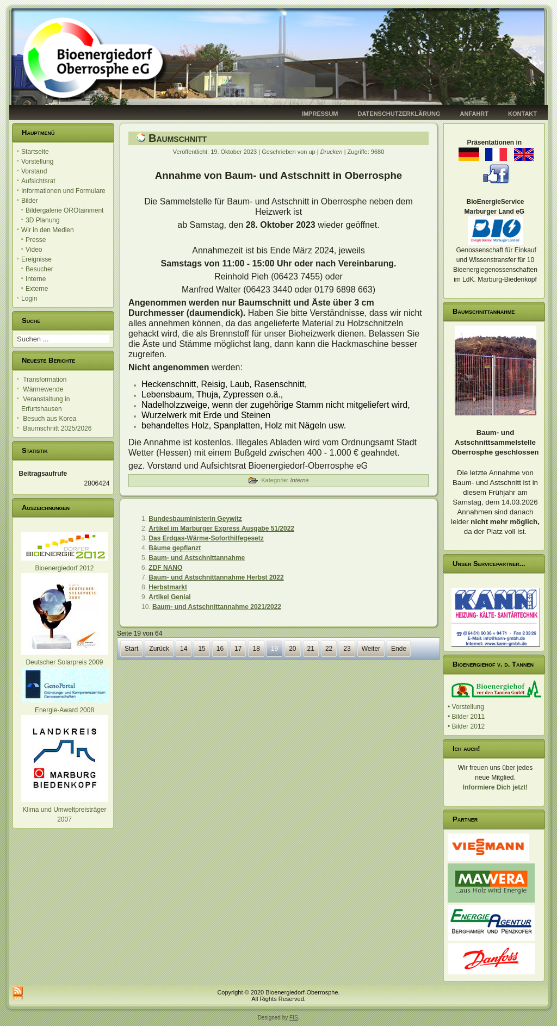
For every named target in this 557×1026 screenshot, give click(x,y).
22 (328, 648)
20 (292, 648)
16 (220, 648)
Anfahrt (474, 113)
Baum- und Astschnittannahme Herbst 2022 (215, 577)
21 (310, 648)
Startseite (35, 152)
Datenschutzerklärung (399, 113)
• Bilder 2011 (466, 716)
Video (34, 249)
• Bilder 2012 (466, 726)
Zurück (159, 648)
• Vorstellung (466, 707)
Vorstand (34, 171)
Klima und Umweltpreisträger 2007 (64, 809)
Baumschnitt (177, 138)
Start (131, 648)
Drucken (332, 151)
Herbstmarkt (167, 587)
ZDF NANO (165, 567)
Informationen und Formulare (63, 191)
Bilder (29, 200)
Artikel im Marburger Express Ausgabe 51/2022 (221, 528)
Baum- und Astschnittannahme (196, 558)
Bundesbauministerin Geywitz (195, 519)
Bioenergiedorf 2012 (64, 568)
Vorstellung (37, 161)
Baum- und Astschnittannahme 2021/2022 (216, 607)
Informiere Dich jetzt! (495, 787)
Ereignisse (36, 259)
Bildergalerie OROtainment (64, 210)
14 (183, 648)
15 (201, 648)
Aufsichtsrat (38, 181)
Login (29, 298)
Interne (36, 279)
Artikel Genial (169, 597)
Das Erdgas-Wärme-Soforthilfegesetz (205, 538)
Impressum (320, 113)
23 (346, 648)
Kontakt (522, 113)
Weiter (371, 648)
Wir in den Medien (47, 230)
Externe (37, 289)
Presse (36, 240)
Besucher (39, 269)
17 (238, 648)
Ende (398, 648)
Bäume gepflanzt (174, 548)
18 (255, 648)
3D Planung (43, 220)
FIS (293, 1018)
